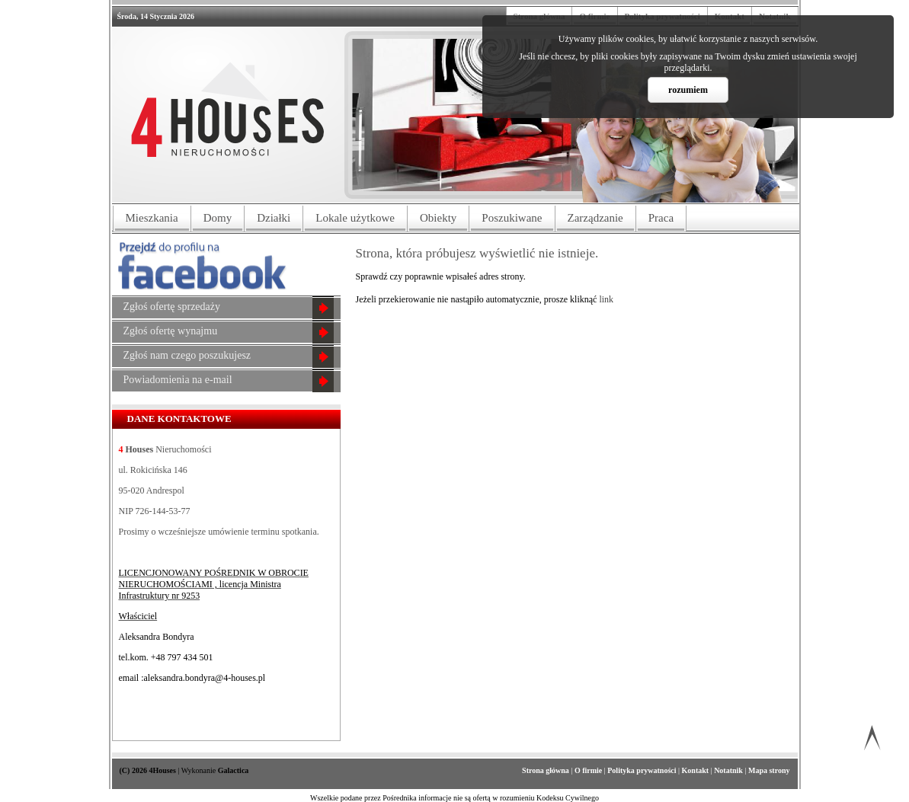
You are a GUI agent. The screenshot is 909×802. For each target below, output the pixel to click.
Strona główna (546, 770)
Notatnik (729, 770)
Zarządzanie (595, 218)
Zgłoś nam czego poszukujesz (187, 355)
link (606, 299)
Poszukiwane (512, 218)
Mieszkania (152, 218)
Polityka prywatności (642, 770)
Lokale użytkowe (355, 218)
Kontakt (696, 770)
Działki (273, 218)
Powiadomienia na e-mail (177, 379)
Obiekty (438, 218)
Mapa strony (769, 770)
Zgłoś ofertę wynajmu (170, 331)
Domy (217, 218)
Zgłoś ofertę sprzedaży (172, 306)
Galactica (233, 770)
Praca (661, 218)
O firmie (589, 770)
